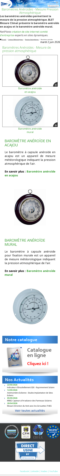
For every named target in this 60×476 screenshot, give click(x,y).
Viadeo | (45, 471)
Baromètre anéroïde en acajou (30, 90)
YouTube (53, 471)
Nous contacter (45, 468)
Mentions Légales (27, 468)
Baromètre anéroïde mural (30, 130)
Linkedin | (35, 471)
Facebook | (25, 471)
